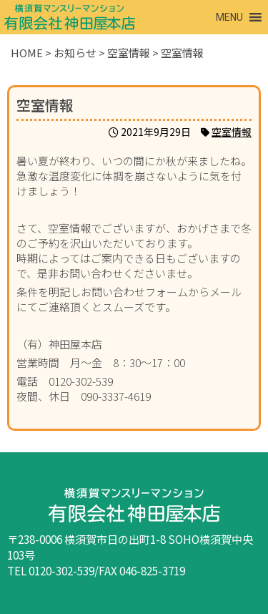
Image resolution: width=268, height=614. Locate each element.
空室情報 (232, 132)
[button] (229, 17)
